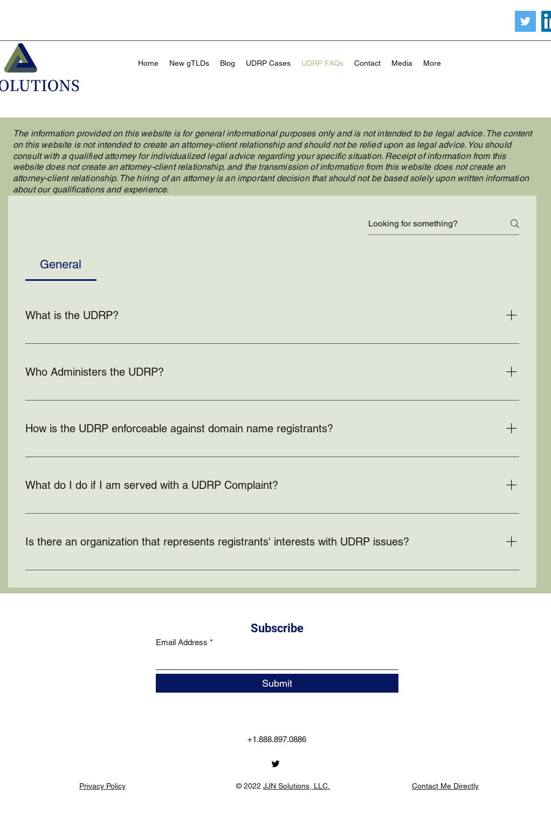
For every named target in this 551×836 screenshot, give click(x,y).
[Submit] (277, 683)
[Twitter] (525, 21)
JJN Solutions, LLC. (296, 786)
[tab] (61, 264)
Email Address (182, 642)
